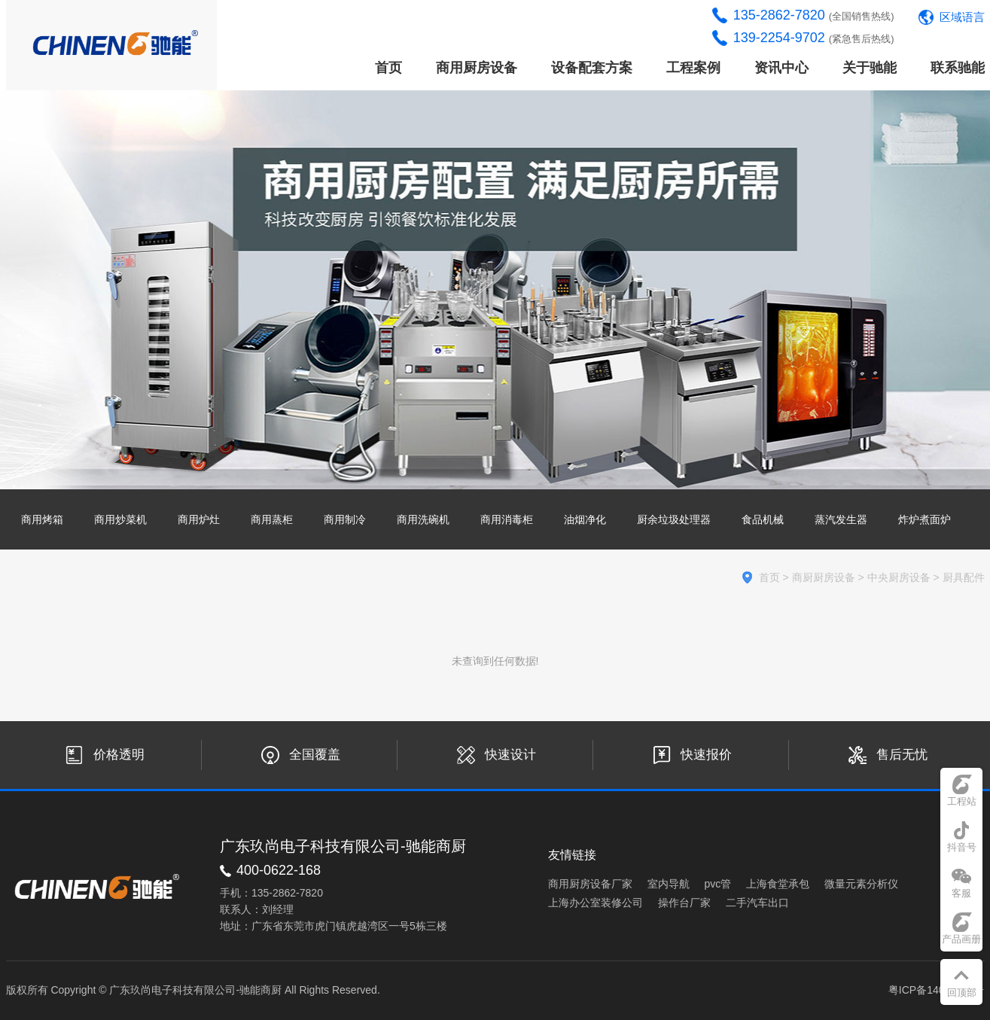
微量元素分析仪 (861, 884)
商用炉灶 (199, 519)
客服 (961, 893)
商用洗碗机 (423, 519)
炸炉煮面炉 (924, 519)
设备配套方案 (591, 67)
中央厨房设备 (899, 577)
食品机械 (763, 519)
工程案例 (693, 67)
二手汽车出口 (757, 903)
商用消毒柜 (506, 519)
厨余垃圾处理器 (674, 519)
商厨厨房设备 (823, 577)
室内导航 (668, 884)
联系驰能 (958, 67)
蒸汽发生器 (841, 519)
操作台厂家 (684, 903)
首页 (388, 67)
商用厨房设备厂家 (590, 884)
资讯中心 (781, 67)
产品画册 (961, 939)
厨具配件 (964, 577)
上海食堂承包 (777, 884)
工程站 (961, 801)
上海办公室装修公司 (595, 903)
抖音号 (961, 847)
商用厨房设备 (476, 67)
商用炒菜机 (120, 519)
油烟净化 (585, 519)
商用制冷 (345, 519)
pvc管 (718, 884)
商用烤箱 (42, 519)
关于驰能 (869, 67)
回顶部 (961, 992)
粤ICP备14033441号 (936, 990)
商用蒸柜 (272, 519)
